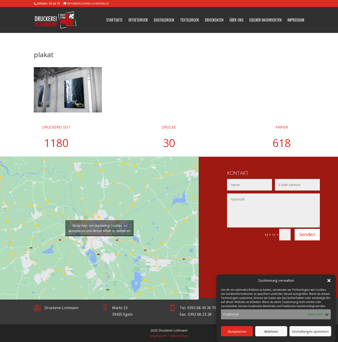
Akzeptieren (237, 334)
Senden (307, 234)
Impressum (295, 20)
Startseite (114, 20)
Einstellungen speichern (310, 334)
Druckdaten (214, 20)
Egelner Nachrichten (265, 20)
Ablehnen (271, 334)
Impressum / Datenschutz (169, 336)
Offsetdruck (138, 20)
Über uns (236, 20)
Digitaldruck (164, 20)
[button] (329, 283)
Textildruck (189, 20)
